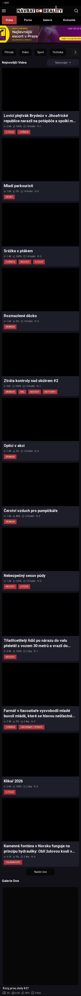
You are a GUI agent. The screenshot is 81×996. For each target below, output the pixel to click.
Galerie (47, 20)
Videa (9, 20)
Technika (57, 52)
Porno (28, 20)
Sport (40, 52)
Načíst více (40, 871)
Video (25, 52)
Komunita (69, 20)
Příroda (9, 52)
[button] (72, 52)
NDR (5, 3)
